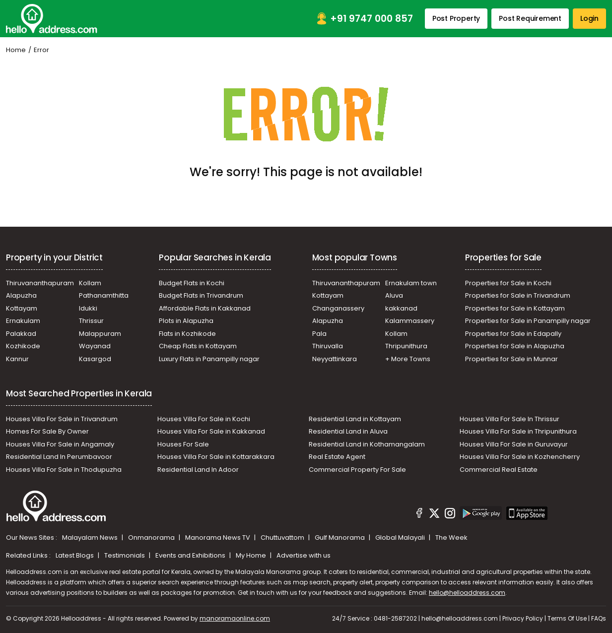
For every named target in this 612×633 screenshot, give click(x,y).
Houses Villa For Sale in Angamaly (60, 444)
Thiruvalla (327, 346)
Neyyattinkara (334, 359)
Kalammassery (409, 320)
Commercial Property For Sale (357, 469)
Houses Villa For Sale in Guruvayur (514, 444)
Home (16, 50)
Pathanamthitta (104, 295)
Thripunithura (406, 346)
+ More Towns (407, 359)
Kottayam (21, 308)
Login (589, 18)
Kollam (90, 283)
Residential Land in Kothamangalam (367, 444)
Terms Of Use (567, 618)
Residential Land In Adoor (198, 469)
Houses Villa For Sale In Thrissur (509, 419)
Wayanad (95, 346)
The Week (451, 537)
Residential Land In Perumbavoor (59, 456)
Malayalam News (90, 537)
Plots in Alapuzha (186, 320)
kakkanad (401, 308)
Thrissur (91, 320)
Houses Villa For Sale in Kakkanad (211, 431)
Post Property (456, 18)
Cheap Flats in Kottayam (198, 346)
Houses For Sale (183, 444)
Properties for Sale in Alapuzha (514, 346)
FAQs (598, 618)
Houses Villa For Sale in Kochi (203, 419)
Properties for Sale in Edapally (513, 333)
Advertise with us (303, 555)
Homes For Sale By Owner (47, 431)
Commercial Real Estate (499, 469)
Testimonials (125, 555)
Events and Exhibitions (191, 555)
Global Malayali (400, 537)
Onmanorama (152, 537)
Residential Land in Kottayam (355, 419)
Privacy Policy (522, 618)
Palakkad (21, 333)
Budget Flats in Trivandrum (201, 295)
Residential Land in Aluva (348, 431)
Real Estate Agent (337, 456)
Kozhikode (23, 346)
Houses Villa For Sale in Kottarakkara (215, 456)
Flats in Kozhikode (187, 333)
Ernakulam (23, 320)
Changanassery (338, 308)
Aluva (394, 295)
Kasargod (95, 359)
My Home (252, 555)
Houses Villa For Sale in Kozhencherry (520, 456)
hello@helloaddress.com (467, 592)
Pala (319, 333)
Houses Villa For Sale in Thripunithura (518, 431)
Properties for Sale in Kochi (508, 283)
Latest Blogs (75, 555)
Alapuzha (21, 295)
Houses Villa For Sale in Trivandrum (62, 419)
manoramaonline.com (235, 618)
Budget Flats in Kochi (191, 283)
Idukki (88, 308)
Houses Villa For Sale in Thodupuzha (64, 469)
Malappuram (100, 333)
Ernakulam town (411, 283)
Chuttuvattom (283, 537)
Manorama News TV (218, 537)
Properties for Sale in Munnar (511, 359)
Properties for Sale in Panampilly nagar (528, 320)
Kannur (17, 359)
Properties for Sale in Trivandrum (517, 295)
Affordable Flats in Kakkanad (205, 308)
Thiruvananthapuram (40, 283)
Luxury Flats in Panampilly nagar (209, 359)
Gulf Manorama (340, 537)
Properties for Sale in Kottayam (515, 308)
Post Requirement (530, 18)
